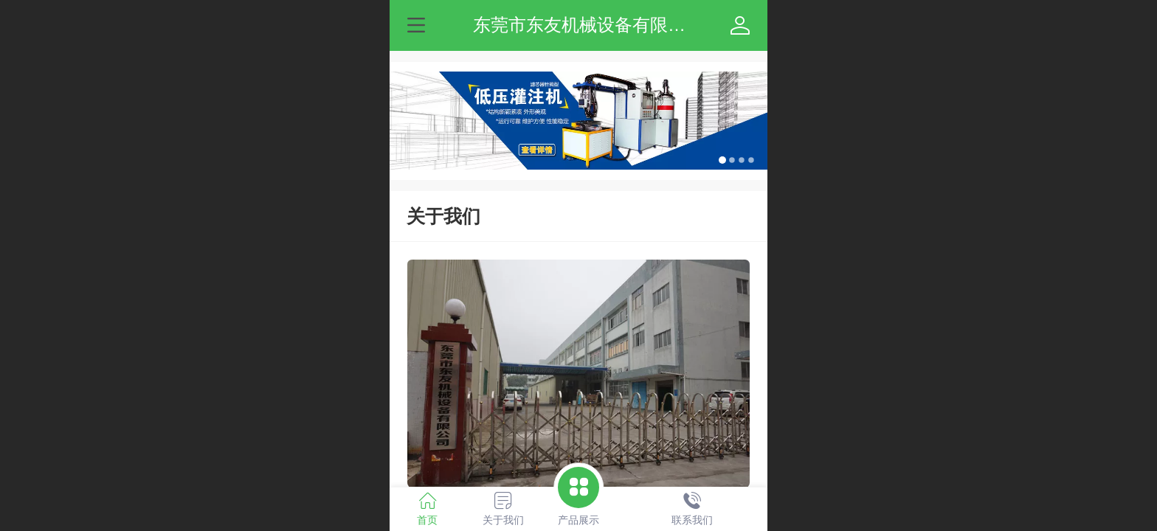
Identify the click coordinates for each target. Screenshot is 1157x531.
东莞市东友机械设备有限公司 (588, 25)
